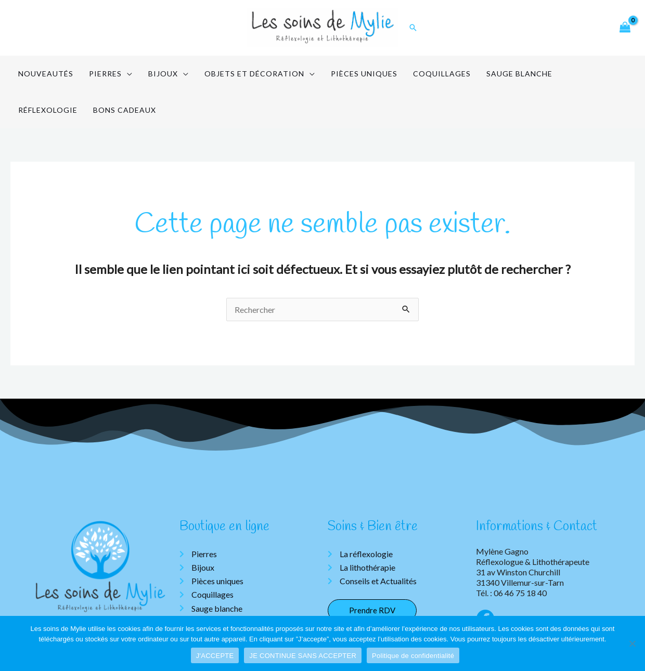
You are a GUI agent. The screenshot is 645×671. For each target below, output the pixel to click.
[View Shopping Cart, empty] (625, 28)
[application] (118, 74)
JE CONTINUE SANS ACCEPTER (302, 656)
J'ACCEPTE (215, 656)
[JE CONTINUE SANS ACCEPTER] (632, 643)
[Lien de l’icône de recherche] (413, 27)
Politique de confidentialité (413, 656)
